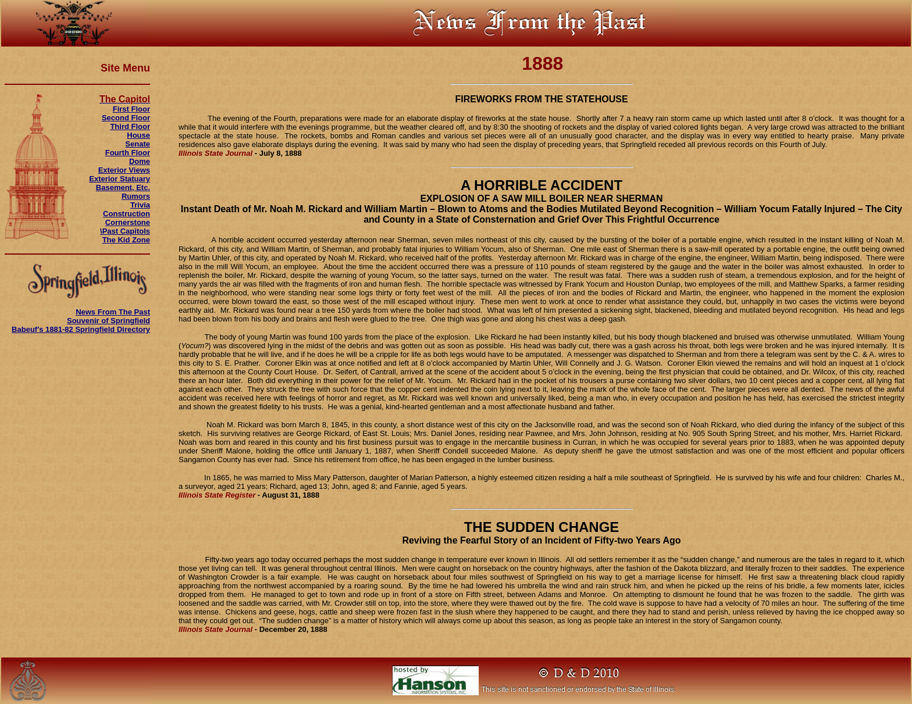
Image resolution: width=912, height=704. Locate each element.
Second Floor (126, 117)
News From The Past (113, 312)
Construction (126, 213)
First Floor (131, 109)
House (138, 135)
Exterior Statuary (119, 178)
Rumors (136, 196)
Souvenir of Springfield (108, 320)
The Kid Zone (126, 239)
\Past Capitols (125, 231)
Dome (139, 161)
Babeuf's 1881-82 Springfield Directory (81, 329)
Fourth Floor (127, 152)
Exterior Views (124, 170)
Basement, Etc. (123, 187)
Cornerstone (127, 222)
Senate (137, 144)
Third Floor (130, 126)
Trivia (140, 205)
